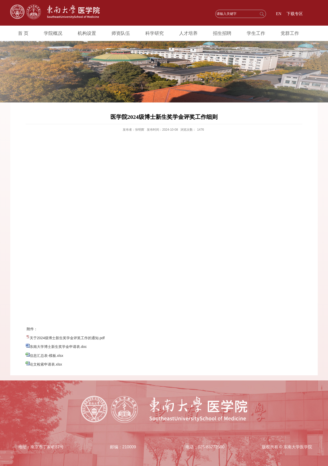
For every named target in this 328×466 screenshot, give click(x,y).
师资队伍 (120, 33)
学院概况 (53, 33)
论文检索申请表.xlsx (46, 364)
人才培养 (188, 33)
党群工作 (290, 33)
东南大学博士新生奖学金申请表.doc (58, 347)
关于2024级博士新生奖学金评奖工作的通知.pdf (67, 338)
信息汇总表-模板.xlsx (46, 356)
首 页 (23, 33)
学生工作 (256, 33)
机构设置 (87, 33)
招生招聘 (222, 33)
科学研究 (154, 33)
